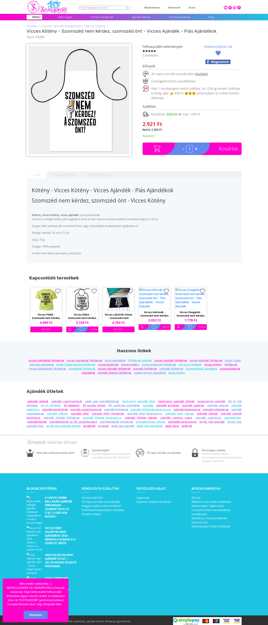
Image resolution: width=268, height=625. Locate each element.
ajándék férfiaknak (145, 366)
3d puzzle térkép (94, 403)
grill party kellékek (190, 362)
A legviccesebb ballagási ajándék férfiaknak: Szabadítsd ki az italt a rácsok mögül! (58, 504)
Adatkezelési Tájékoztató (208, 503)
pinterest (230, 7)
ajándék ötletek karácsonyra (102, 415)
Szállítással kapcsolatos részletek (103, 507)
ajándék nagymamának (66, 399)
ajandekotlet (232, 415)
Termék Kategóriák (101, 17)
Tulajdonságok (64, 174)
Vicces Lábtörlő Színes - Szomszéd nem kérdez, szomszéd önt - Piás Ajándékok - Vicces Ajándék (118, 297)
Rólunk (196, 495)
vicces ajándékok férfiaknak (46, 358)
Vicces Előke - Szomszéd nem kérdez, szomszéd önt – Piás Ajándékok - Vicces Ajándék (82, 297)
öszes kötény (176, 370)
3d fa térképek (51, 403)
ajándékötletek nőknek (150, 419)
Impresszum (200, 520)
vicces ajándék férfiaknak (170, 358)
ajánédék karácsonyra (182, 419)
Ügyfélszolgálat (151, 486)
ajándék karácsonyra (187, 407)
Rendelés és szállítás (100, 486)
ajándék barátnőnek (55, 407)
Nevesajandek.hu (206, 486)
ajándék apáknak (193, 403)
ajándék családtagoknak (86, 407)
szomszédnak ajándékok (201, 366)
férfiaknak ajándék (140, 358)
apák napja (172, 423)
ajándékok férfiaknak (81, 366)
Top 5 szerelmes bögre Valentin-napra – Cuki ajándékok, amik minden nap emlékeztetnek (57, 566)
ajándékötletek (37, 419)
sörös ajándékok (115, 358)
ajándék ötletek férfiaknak (114, 370)
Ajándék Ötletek (141, 17)
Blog (211, 17)
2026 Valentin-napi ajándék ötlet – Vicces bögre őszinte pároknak (60, 545)
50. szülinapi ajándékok (124, 403)
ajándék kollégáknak (216, 407)
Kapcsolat (143, 495)
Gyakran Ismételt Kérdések (154, 499)
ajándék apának (37, 399)
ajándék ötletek (207, 411)
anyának (103, 423)
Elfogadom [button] (35, 615)
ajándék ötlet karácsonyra (144, 411)
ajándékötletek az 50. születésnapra (73, 419)
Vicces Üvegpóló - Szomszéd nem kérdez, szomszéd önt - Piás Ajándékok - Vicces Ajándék (190, 297)
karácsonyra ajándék (211, 399)
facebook (239, 7)
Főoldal (32, 26)
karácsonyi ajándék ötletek (176, 399)
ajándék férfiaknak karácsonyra (151, 407)
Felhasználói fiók (92, 495)
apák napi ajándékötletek (102, 399)
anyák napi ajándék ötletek (63, 423)
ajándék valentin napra (176, 415)
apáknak (186, 423)
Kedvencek (174, 7)
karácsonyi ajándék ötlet (138, 399)
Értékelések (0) (99, 174)
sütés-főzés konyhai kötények (75, 362)
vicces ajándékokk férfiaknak (47, 366)
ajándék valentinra (209, 415)
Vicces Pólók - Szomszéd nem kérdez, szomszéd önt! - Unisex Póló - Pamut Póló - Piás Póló (46, 297)
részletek (201, 74)
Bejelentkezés (152, 7)
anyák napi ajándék (212, 419)
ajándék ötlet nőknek (179, 411)
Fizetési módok (91, 512)
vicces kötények (108, 362)
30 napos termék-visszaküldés (101, 499)
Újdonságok (65, 17)
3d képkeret (72, 403)
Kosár (192, 7)
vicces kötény (213, 362)
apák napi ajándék (122, 423)
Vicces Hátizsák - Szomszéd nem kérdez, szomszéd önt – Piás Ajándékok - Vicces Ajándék (154, 297)
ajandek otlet (80, 411)
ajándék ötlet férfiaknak (108, 411)
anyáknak (89, 423)
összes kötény (130, 362)
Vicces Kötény (95, 26)
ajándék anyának (167, 403)
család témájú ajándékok (150, 370)
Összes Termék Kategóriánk (61, 26)
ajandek (148, 403)
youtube (225, 7)
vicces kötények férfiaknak (159, 362)
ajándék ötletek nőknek (141, 415)
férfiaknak (230, 362)
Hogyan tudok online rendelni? (101, 503)
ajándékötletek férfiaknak (116, 419)
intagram (234, 7)
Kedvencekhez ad (218, 46)
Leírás (37, 174)
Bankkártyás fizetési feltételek (211, 524)
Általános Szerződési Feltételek (211, 499)
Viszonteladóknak (179, 17)
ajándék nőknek (57, 411)
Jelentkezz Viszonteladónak (209, 516)
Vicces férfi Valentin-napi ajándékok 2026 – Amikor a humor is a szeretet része (60, 527)
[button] (63, 604)
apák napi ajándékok (150, 423)
